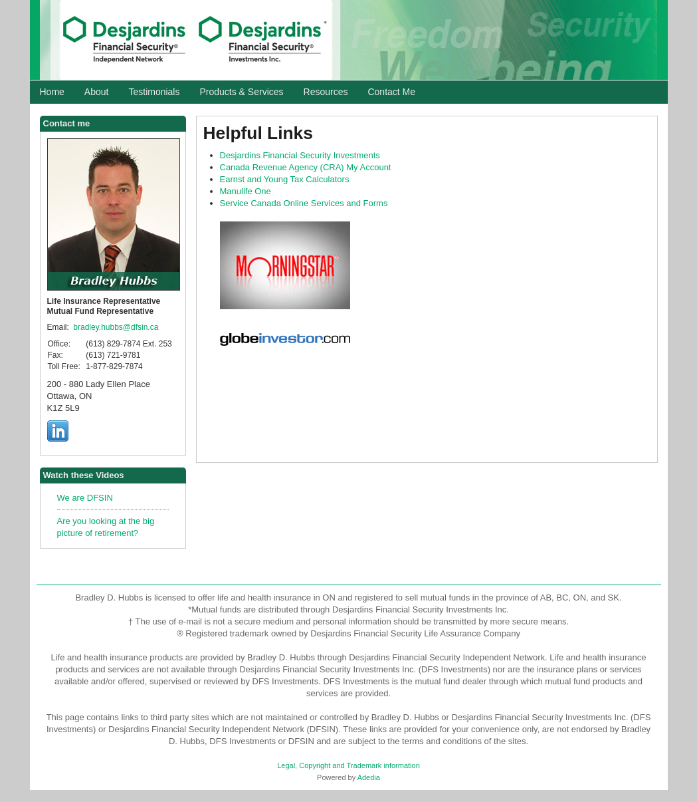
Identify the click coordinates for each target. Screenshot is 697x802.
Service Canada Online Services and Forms (304, 203)
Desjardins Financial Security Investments (300, 155)
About (96, 91)
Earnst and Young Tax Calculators (284, 179)
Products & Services (241, 91)
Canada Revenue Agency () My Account (305, 167)
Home (52, 91)
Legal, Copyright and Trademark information (348, 765)
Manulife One (245, 191)
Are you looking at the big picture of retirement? (106, 527)
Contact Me (391, 91)
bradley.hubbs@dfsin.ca (115, 327)
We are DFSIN (85, 498)
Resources (326, 91)
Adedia (368, 777)
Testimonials (153, 91)
